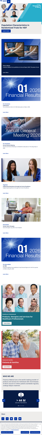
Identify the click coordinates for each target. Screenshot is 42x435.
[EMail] (19, 418)
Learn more (6, 31)
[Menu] (8, 1)
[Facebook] (2, 418)
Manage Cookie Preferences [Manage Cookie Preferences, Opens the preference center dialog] (7, 432)
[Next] (37, 400)
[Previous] (4, 400)
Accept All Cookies (25, 432)
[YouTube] (11, 418)
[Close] (40, 424)
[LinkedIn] (15, 418)
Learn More (5, 72)
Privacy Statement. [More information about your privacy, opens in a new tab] (15, 429)
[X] (7, 418)
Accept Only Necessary (35, 432)
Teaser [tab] (18, 405)
